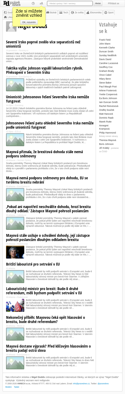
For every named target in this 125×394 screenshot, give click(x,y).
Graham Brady (106, 71)
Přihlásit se (113, 3)
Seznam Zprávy (24, 160)
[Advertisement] (109, 202)
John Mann (104, 43)
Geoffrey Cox (105, 67)
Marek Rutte (105, 121)
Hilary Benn (105, 78)
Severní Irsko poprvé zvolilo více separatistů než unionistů (43, 44)
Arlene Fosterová (108, 90)
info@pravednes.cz (81, 383)
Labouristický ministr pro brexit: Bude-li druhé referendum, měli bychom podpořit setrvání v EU (44, 290)
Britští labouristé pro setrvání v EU (33, 264)
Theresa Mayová (107, 140)
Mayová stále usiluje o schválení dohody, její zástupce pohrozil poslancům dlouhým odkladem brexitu (48, 237)
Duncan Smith (106, 51)
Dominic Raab (106, 117)
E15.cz (18, 131)
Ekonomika (93, 12)
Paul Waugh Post (108, 86)
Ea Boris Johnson (108, 98)
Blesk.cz (21, 326)
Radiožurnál (22, 244)
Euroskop (19, 105)
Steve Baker (105, 82)
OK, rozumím (29, 22)
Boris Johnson (106, 144)
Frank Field (105, 39)
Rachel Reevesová (108, 106)
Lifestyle (10, 17)
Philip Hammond (107, 132)
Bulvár (51, 12)
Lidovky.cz (21, 215)
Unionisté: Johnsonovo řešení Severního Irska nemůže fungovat (47, 99)
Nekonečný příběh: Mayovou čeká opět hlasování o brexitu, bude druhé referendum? (45, 319)
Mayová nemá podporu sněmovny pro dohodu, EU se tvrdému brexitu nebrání (47, 180)
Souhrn (9, 12)
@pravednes (103, 383)
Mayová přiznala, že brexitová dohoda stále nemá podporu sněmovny (44, 154)
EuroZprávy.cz (25, 77)
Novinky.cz (23, 50)
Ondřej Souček (106, 110)
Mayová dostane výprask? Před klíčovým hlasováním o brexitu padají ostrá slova (48, 348)
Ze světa (77, 12)
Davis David (105, 59)
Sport (108, 12)
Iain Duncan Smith (108, 102)
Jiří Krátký (104, 148)
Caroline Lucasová (108, 63)
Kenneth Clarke (107, 47)
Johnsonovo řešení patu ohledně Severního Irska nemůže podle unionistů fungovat (50, 125)
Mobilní (8, 387)
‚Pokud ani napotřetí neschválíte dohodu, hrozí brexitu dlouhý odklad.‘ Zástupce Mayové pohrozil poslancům (48, 208)
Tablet (16, 387)
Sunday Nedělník (108, 55)
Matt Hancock (106, 114)
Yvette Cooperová (108, 94)
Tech (63, 12)
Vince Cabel (105, 75)
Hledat (98, 3)
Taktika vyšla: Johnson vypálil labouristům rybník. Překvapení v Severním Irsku (44, 70)
